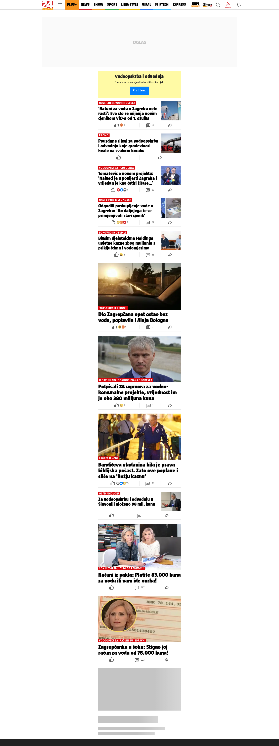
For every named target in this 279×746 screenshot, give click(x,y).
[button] (218, 5)
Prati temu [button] (139, 90)
